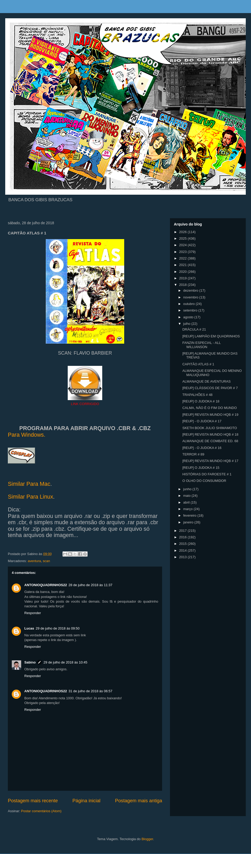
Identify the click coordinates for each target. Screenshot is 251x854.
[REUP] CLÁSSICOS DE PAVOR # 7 (210, 388)
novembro (191, 297)
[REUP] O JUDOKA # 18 (200, 401)
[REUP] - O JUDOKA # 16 (201, 448)
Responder (32, 613)
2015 (183, 544)
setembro (190, 310)
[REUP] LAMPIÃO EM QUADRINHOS (211, 336)
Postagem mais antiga (138, 800)
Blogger (147, 839)
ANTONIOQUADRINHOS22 (45, 585)
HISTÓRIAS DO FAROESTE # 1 (206, 474)
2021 (183, 265)
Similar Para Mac (29, 484)
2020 (183, 272)
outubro (189, 304)
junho (187, 489)
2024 (183, 245)
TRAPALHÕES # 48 (197, 395)
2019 (183, 278)
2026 (183, 232)
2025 (183, 238)
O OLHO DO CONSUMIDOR (204, 481)
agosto (189, 317)
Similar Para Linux (30, 497)
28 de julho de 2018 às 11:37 (90, 585)
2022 (183, 258)
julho (187, 324)
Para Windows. (26, 435)
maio (187, 496)
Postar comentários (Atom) (41, 811)
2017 (183, 531)
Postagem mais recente (33, 800)
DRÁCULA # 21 (194, 329)
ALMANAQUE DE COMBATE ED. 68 (210, 441)
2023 (183, 252)
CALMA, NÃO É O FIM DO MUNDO (209, 408)
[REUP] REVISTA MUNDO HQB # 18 (210, 434)
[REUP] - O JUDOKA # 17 (201, 421)
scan (46, 561)
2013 (183, 557)
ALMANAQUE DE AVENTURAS (206, 381)
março (188, 509)
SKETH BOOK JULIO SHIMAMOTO (209, 428)
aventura (34, 561)
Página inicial (86, 800)
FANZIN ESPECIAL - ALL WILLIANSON (201, 345)
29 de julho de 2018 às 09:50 (58, 628)
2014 (183, 550)
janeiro (189, 522)
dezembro (191, 290)
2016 (183, 537)
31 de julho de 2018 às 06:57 (90, 691)
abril (187, 502)
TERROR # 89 (193, 454)
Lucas (29, 628)
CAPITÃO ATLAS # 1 (198, 364)
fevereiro (190, 515)
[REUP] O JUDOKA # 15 (200, 468)
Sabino (30, 662)
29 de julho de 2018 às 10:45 (65, 662)
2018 (183, 285)
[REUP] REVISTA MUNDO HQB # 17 (210, 461)
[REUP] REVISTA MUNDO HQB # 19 (210, 415)
